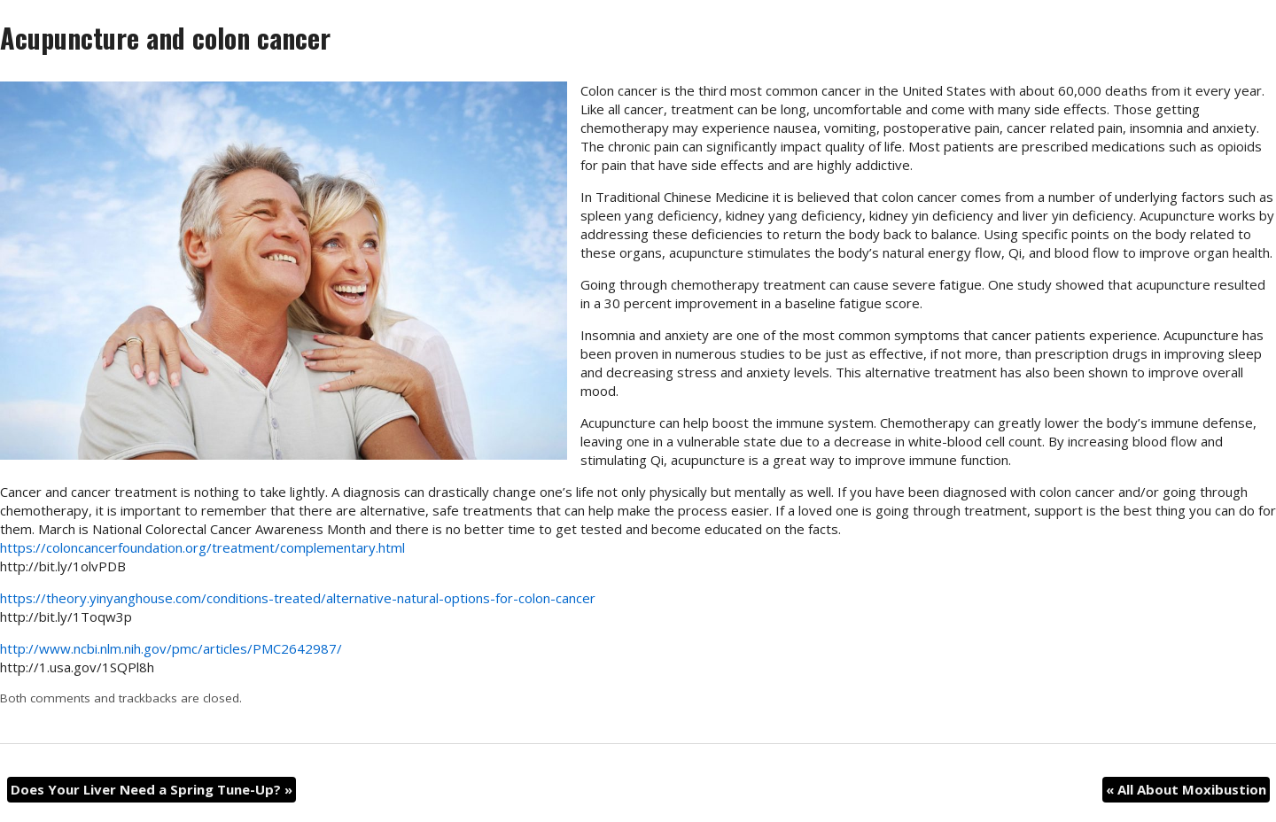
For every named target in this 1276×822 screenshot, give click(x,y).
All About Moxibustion (1186, 789)
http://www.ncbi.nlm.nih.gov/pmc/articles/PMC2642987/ (171, 648)
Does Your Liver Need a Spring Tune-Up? (151, 789)
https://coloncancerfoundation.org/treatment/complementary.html (202, 547)
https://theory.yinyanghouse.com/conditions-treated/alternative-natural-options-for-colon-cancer (297, 598)
